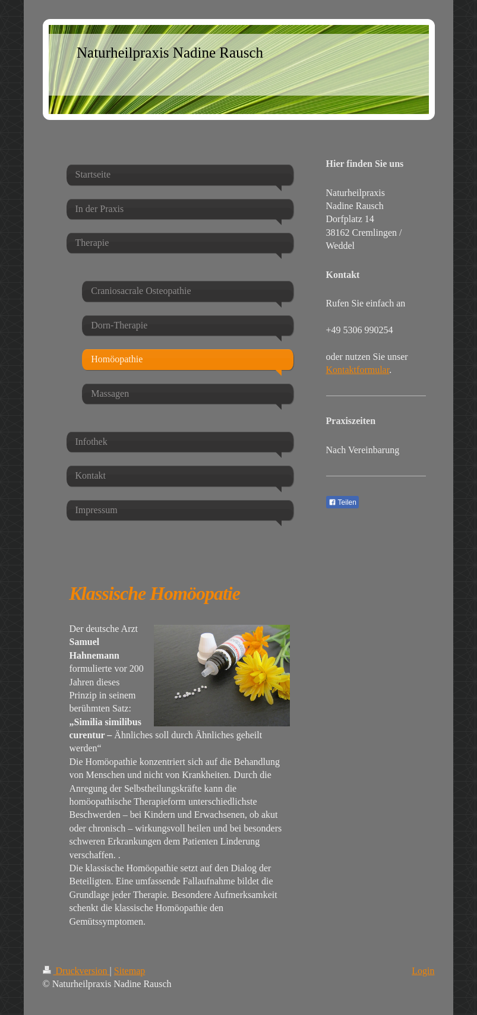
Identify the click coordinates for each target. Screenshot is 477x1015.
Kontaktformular (358, 370)
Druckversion (76, 971)
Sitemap (129, 971)
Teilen (342, 502)
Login (423, 971)
